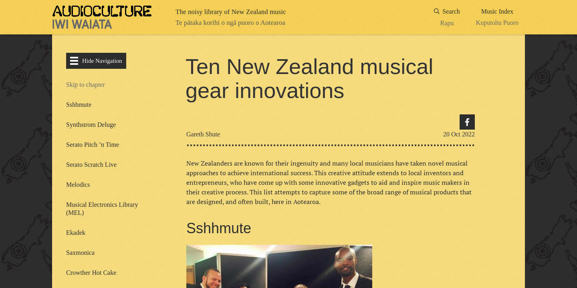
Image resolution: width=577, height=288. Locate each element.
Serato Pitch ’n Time (92, 144)
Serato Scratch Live (91, 164)
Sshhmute (78, 104)
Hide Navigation (96, 61)
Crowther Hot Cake (91, 272)
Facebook (467, 122)
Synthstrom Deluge (91, 124)
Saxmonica (80, 252)
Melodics (78, 184)
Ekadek (76, 232)
